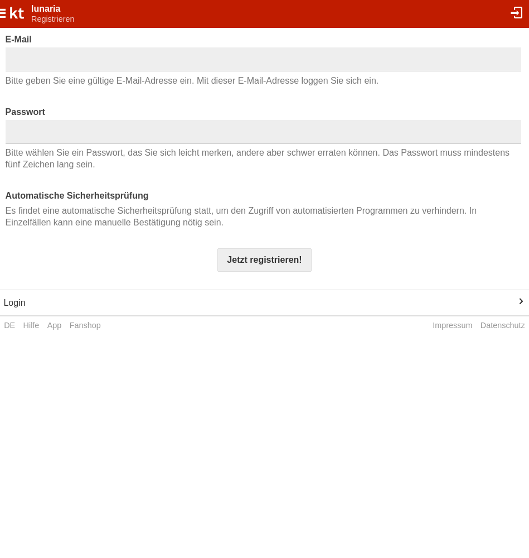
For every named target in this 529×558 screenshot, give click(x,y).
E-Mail (19, 39)
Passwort (25, 112)
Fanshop (85, 325)
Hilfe (31, 325)
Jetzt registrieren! (264, 259)
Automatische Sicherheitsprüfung (77, 195)
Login (14, 302)
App (54, 325)
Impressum (452, 325)
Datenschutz (503, 325)
